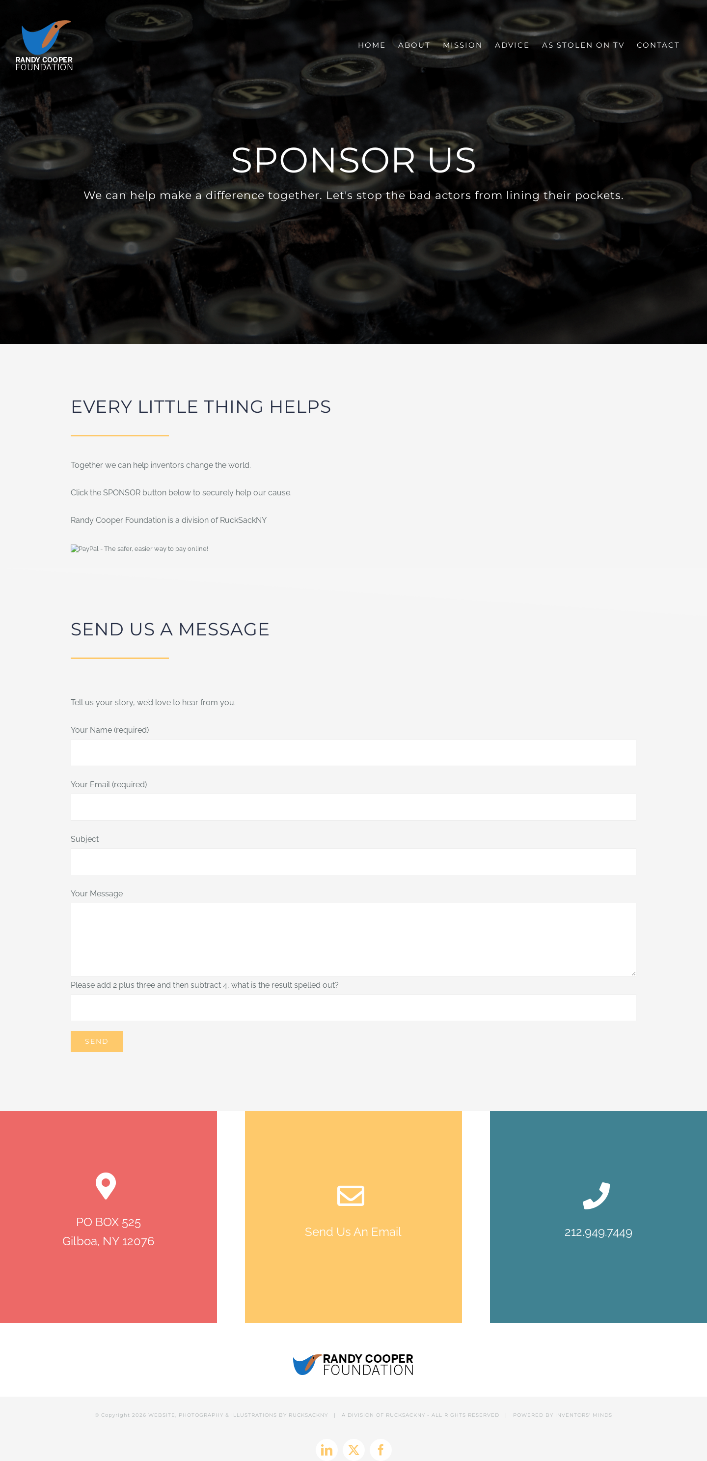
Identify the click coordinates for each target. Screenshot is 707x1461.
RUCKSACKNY (308, 1394)
